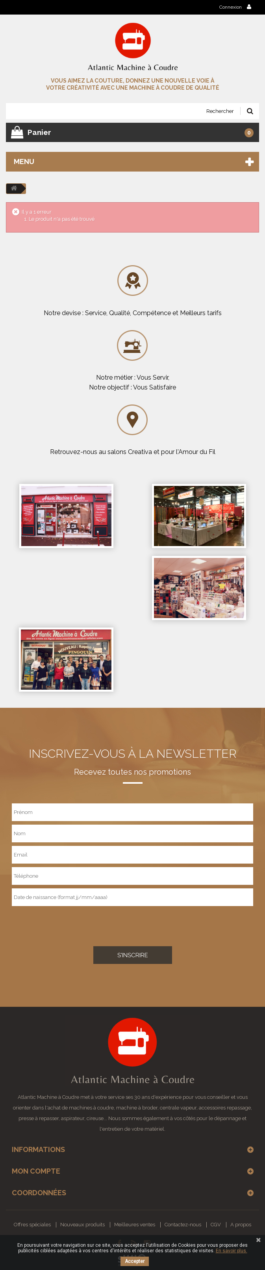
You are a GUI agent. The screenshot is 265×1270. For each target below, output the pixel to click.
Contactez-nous (183, 1225)
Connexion (235, 7)
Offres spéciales (32, 1225)
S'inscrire (132, 955)
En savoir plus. (231, 1250)
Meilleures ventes (134, 1225)
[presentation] (59, 924)
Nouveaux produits (82, 1225)
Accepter (135, 1261)
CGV (216, 1225)
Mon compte (36, 1171)
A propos (240, 1225)
